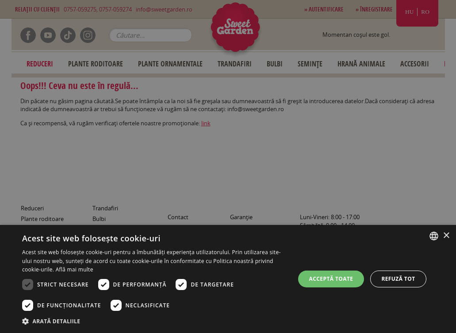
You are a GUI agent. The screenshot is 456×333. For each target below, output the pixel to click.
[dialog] (228, 279)
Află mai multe (74, 269)
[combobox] (433, 236)
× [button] (446, 235)
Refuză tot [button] (398, 279)
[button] (154, 321)
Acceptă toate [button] (331, 279)
